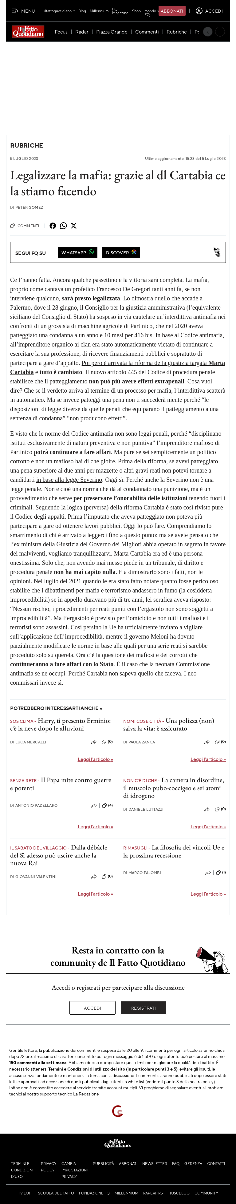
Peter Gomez (26, 207)
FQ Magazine (120, 10)
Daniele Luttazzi (143, 809)
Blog (82, 11)
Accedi (92, 1008)
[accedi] (209, 11)
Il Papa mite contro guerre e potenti (60, 783)
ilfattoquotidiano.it (59, 11)
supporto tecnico (56, 1093)
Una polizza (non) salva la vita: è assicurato (168, 724)
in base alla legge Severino (69, 479)
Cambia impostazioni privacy (74, 1170)
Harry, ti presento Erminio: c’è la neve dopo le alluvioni (60, 724)
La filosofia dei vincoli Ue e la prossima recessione (173, 851)
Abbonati (172, 11)
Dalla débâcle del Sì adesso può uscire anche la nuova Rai (58, 855)
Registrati (143, 1008)
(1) (221, 872)
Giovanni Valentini (33, 876)
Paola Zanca (139, 742)
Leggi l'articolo (95, 759)
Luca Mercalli (28, 742)
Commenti (24, 225)
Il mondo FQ (152, 10)
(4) (107, 805)
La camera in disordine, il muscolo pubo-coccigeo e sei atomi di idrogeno (173, 787)
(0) (107, 741)
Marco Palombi (142, 872)
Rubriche (26, 145)
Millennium (99, 11)
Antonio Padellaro (33, 805)
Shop (136, 11)
